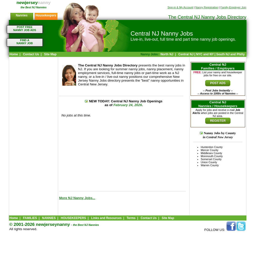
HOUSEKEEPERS (73, 218)
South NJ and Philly (230, 54)
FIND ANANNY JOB (24, 42)
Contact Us (31, 54)
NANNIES (49, 218)
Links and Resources (106, 218)
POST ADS (217, 83)
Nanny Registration (206, 7)
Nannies (22, 15)
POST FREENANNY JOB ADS (24, 29)
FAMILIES (30, 218)
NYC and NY (205, 54)
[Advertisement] (33, 137)
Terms (131, 218)
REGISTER (217, 121)
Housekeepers (45, 15)
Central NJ (186, 54)
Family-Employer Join (233, 7)
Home (14, 54)
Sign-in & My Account (180, 7)
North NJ (166, 54)
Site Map (50, 54)
